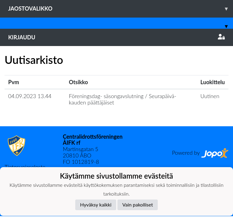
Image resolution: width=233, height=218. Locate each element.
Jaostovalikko (120, 8)
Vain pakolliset (137, 204)
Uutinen (210, 96)
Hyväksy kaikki (95, 204)
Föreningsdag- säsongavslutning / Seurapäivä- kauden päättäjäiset (122, 99)
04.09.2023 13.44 (30, 96)
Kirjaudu (116, 37)
